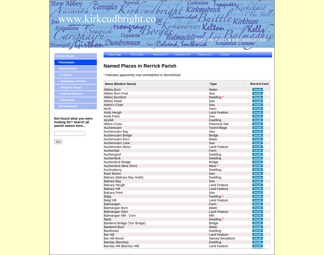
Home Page (114, 54)
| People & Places (69, 87)
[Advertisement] (74, 171)
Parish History (66, 68)
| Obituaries (65, 100)
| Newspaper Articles (71, 81)
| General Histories (69, 93)
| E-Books (64, 75)
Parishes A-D (160, 54)
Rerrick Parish (65, 56)
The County (137, 54)
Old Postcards (66, 106)
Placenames (65, 62)
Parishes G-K (182, 54)
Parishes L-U (205, 54)
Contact (224, 54)
